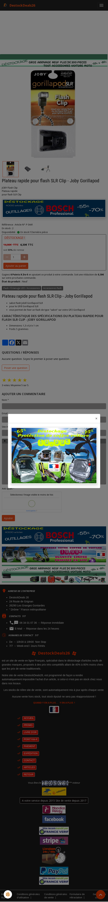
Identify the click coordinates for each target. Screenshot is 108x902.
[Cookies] (8, 894)
